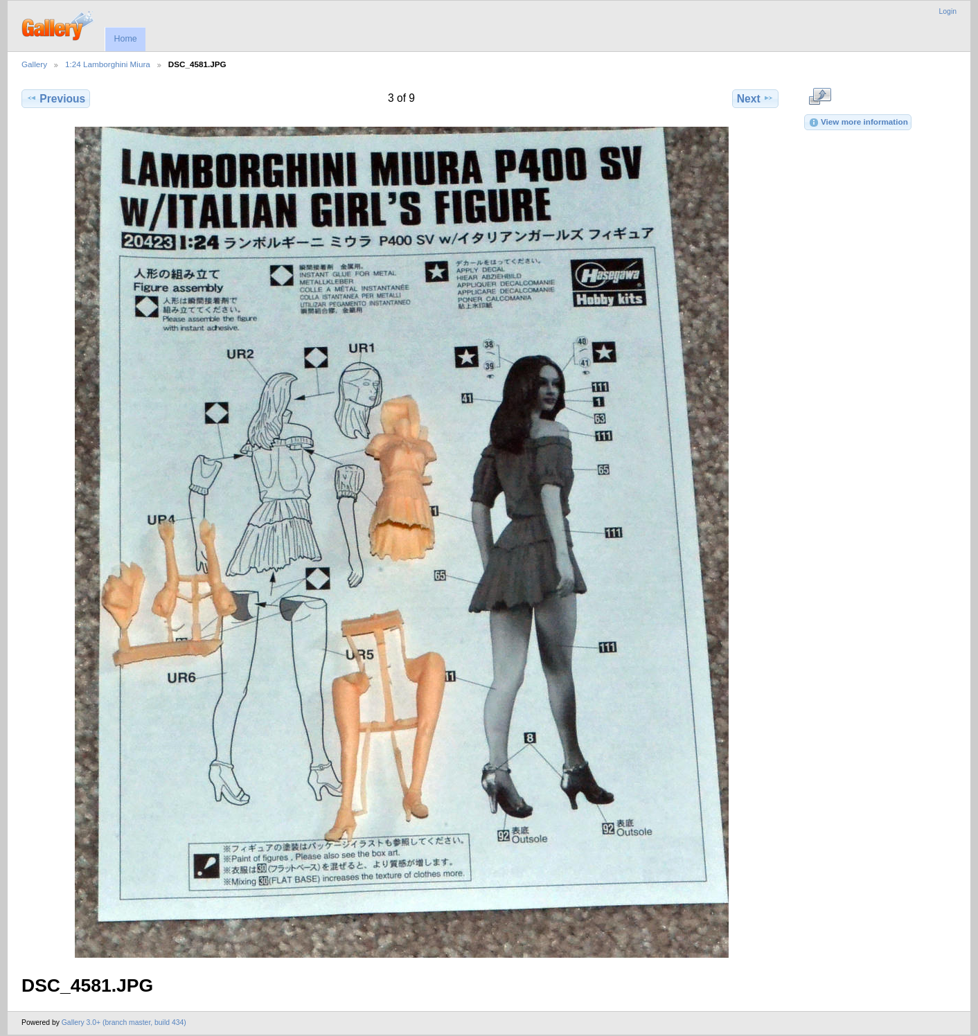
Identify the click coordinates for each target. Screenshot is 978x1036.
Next (755, 98)
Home (125, 39)
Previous (55, 98)
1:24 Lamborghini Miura (107, 64)
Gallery (34, 64)
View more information (858, 122)
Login (948, 11)
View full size (820, 97)
